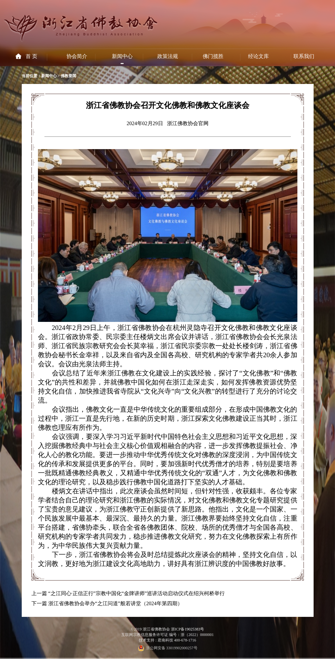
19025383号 (194, 629)
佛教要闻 (68, 76)
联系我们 (303, 56)
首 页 (31, 56)
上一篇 (39, 593)
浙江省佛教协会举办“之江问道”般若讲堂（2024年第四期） (115, 603)
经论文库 (258, 56)
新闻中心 (122, 56)
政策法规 (167, 56)
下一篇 (39, 603)
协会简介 (76, 56)
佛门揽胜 (213, 56)
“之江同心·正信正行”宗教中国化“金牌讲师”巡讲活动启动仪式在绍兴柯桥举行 (136, 593)
